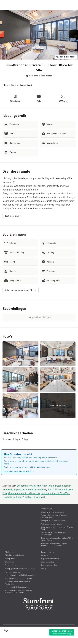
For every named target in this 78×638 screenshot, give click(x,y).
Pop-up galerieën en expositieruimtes (20, 569)
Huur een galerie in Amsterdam (17, 587)
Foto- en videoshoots (13, 572)
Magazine (44, 555)
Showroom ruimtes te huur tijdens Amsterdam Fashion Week (54, 544)
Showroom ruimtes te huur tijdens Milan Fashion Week (57, 539)
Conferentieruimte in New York (24, 493)
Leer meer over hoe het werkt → (19, 471)
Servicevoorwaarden (49, 565)
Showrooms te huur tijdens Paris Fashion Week (57, 528)
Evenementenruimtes (13, 565)
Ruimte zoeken (46, 509)
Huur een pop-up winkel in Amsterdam (20, 575)
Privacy (43, 569)
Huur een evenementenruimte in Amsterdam (17, 583)
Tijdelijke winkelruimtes (14, 555)
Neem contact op (47, 562)
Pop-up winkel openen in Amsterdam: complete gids (55, 516)
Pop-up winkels (11, 558)
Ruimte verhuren (47, 552)
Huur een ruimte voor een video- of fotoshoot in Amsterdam (18, 591)
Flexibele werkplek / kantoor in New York (24, 496)
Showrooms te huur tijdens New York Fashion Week (55, 534)
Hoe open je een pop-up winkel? (53, 521)
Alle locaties (9, 552)
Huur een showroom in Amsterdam (18, 578)
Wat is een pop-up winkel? (51, 524)
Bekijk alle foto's (65, 56)
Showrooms (9, 562)
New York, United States (40, 76)
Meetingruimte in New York (55, 493)
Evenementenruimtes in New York (34, 485)
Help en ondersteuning (50, 558)
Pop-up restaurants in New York (30, 489)
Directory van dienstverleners (52, 512)
